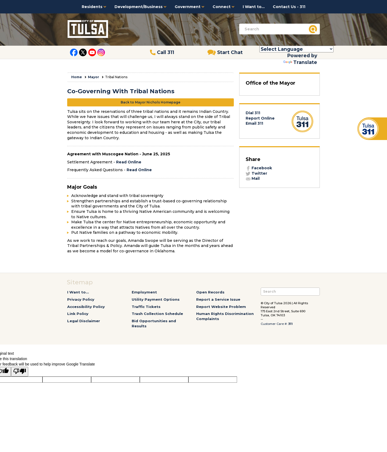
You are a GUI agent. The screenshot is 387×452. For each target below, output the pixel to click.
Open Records (210, 292)
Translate (300, 62)
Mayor (93, 77)
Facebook (259, 168)
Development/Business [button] (140, 6)
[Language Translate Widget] (296, 49)
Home (76, 77)
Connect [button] (224, 6)
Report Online (260, 118)
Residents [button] (94, 6)
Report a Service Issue (218, 299)
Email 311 (254, 123)
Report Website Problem (221, 306)
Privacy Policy (80, 299)
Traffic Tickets (146, 306)
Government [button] (190, 6)
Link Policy (77, 313)
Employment (144, 292)
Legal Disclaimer (83, 321)
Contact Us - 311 (289, 6)
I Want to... (254, 6)
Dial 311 (253, 112)
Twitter (256, 173)
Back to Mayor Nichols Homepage (150, 102)
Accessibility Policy (86, 306)
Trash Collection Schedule (157, 313)
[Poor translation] (19, 371)
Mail (253, 178)
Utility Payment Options (156, 299)
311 (290, 324)
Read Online (128, 162)
